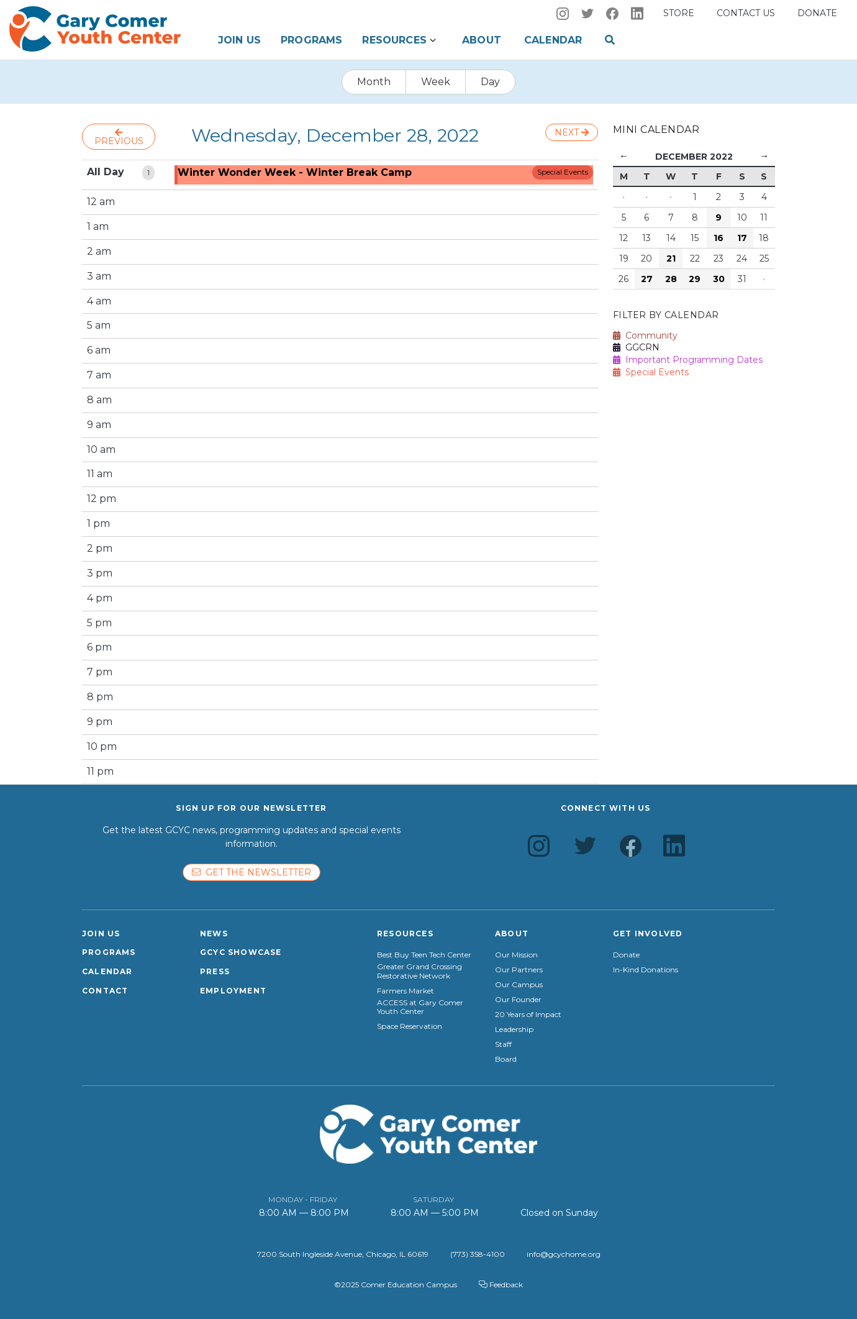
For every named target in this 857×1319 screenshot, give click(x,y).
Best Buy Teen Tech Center (424, 955)
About (481, 40)
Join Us (239, 40)
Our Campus (519, 984)
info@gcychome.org (564, 1254)
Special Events (562, 171)
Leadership (514, 1029)
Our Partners (519, 969)
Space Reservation (409, 1026)
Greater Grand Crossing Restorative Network (419, 971)
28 (671, 279)
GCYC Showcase (241, 952)
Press (215, 971)
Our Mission (516, 955)
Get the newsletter (251, 872)
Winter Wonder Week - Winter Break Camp (295, 172)
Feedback (501, 1284)
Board (506, 1059)
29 (695, 279)
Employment (233, 990)
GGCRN (636, 347)
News (214, 933)
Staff (503, 1044)
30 (719, 279)
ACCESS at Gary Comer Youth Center (420, 1007)
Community (645, 335)
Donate (817, 13)
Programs (311, 40)
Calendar (553, 40)
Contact (105, 990)
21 (671, 258)
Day (490, 82)
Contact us (746, 13)
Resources (394, 40)
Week (435, 82)
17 (742, 238)
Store (678, 13)
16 (718, 238)
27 (647, 279)
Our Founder (518, 999)
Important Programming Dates (688, 359)
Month (374, 82)
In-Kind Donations (645, 969)
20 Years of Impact (528, 1014)
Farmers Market (405, 991)
